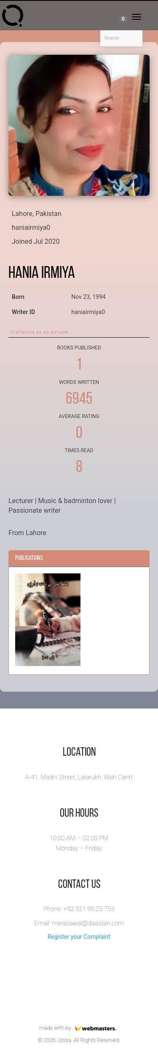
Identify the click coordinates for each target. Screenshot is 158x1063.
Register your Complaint (79, 936)
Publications (29, 558)
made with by (79, 1028)
